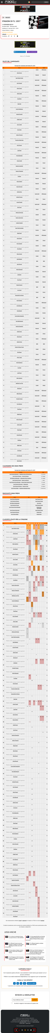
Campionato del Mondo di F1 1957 (27, 65)
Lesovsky (37, 116)
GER (38, 523)
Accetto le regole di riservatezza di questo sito (26, 1003)
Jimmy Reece (19, 88)
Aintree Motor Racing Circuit (26, 482)
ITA (42, 523)
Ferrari (37, 162)
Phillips (37, 100)
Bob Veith (19, 103)
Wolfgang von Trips (19, 383)
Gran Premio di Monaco (17, 476)
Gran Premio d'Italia (15, 488)
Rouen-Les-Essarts (25, 480)
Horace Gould (19, 160)
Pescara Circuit (25, 486)
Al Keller (19, 176)
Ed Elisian (19, 440)
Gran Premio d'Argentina (14, 474)
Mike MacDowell (19, 269)
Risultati (8, 17)
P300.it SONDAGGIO (32, 52)
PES (41, 523)
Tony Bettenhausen (19, 321)
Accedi (20, 920)
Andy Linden (19, 424)
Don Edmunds (19, 455)
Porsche (37, 219)
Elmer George (19, 254)
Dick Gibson (19, 352)
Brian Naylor (19, 336)
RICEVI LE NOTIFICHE (19, 52)
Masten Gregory (19, 285)
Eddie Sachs (19, 445)
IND (32, 523)
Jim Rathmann (19, 305)
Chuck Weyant (19, 435)
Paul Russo (19, 409)
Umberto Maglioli (19, 222)
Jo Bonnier (19, 274)
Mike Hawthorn (19, 378)
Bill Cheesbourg (19, 362)
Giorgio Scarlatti (19, 114)
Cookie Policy (28, 1023)
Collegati (4, 34)
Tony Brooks (19, 248)
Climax (44, 240)
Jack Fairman (19, 264)
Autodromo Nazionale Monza (24, 488)
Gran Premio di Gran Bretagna (15, 482)
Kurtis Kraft (37, 80)
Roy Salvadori (19, 243)
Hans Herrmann (19, 186)
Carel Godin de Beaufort (19, 316)
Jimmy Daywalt (19, 419)
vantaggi (42, 920)
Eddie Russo (19, 414)
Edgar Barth (19, 233)
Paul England (19, 310)
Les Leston (19, 290)
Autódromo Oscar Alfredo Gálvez (25, 474)
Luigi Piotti (19, 150)
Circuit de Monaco (25, 476)
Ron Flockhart (19, 300)
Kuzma (37, 69)
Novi (44, 318)
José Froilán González (19, 228)
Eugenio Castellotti (19, 166)
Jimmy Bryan (19, 72)
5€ (21, 983)
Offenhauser (44, 69)
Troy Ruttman (19, 404)
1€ (14, 983)
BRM (37, 261)
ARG (27, 523)
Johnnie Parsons (19, 197)
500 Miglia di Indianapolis (15, 478)
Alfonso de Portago (19, 212)
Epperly (37, 126)
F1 (3, 17)
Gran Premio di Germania (18, 484)
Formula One (17, 65)
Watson (37, 400)
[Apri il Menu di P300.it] (2, 2)
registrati (24, 920)
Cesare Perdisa (19, 202)
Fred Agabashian (19, 155)
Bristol (44, 385)
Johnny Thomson (19, 135)
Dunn (37, 447)
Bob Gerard (19, 388)
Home (21, 56)
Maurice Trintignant (19, 171)
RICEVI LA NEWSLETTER (25, 995)
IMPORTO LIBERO (31, 983)
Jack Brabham (19, 259)
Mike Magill (19, 429)
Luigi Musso (19, 373)
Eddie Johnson (19, 393)
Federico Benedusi (35, 1021)
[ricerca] (37, 2)
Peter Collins (19, 357)
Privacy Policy (22, 1023)
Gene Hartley (19, 238)
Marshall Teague (19, 398)
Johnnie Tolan (19, 341)
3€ (17, 983)
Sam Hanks (19, 129)
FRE (34, 523)
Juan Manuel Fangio (19, 78)
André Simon (19, 331)
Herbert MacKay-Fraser (19, 347)
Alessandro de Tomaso (19, 295)
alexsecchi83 (6, 26)
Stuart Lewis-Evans (19, 217)
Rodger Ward (19, 119)
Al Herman (19, 450)
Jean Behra (19, 98)
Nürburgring (25, 484)
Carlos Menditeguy (19, 109)
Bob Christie (19, 460)
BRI (36, 523)
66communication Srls (25, 1020)
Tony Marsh (19, 279)
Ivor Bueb (19, 367)
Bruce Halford (19, 181)
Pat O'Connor (19, 145)
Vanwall (37, 188)
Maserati (37, 74)
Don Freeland (19, 83)
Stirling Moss (19, 191)
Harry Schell (19, 124)
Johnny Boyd (19, 93)
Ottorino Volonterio (19, 326)
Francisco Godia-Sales (19, 140)
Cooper (37, 240)
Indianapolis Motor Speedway (25, 478)
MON (30, 523)
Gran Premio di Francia (17, 480)
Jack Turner (19, 207)
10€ (25, 983)
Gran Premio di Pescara (17, 486)
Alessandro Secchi (8, 24)
